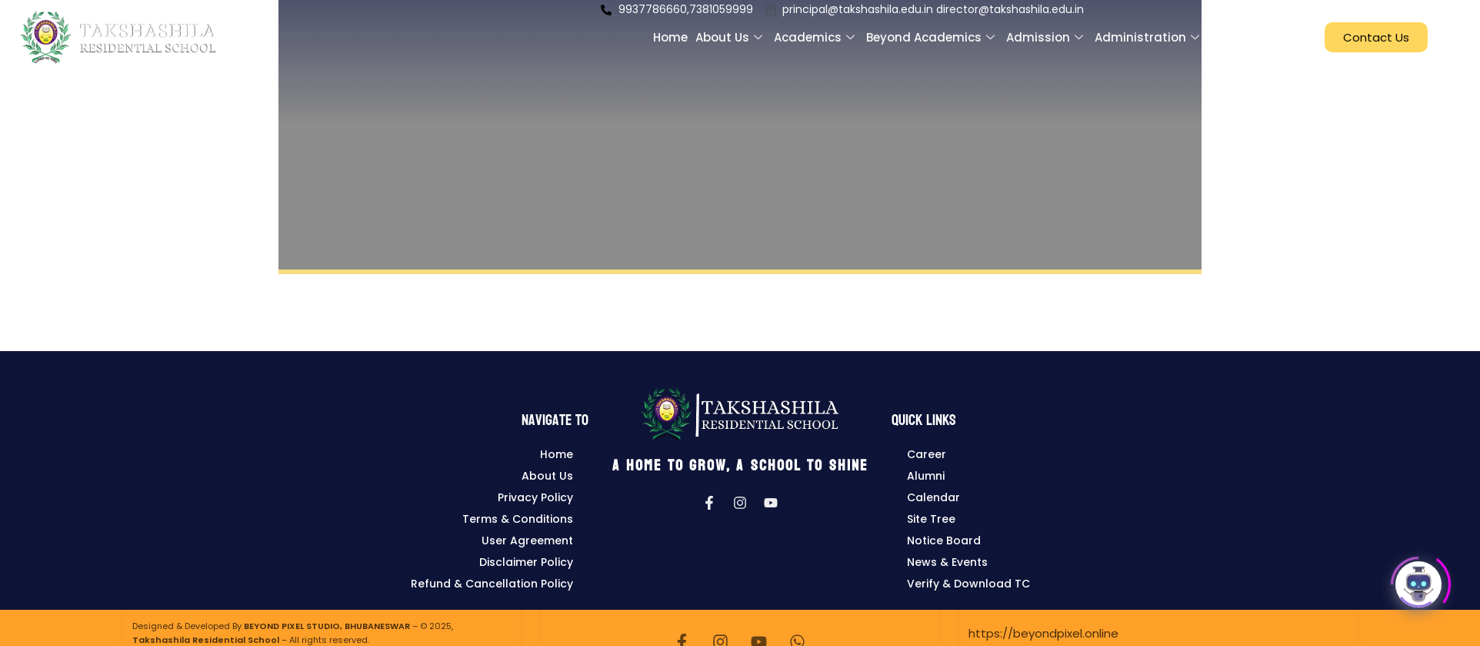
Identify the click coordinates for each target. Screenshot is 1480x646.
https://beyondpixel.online (1043, 633)
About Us (547, 476)
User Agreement (527, 540)
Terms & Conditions (517, 519)
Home (556, 454)
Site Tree (931, 519)
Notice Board (944, 540)
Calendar (933, 497)
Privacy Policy (535, 497)
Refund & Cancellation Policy (492, 583)
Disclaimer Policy (526, 562)
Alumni (926, 476)
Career (926, 454)
